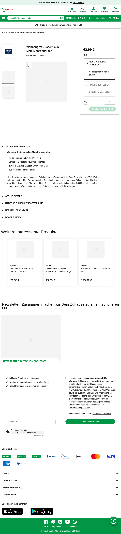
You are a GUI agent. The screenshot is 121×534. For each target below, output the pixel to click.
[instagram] (60, 522)
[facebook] (46, 522)
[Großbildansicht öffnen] (46, 82)
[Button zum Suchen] (61, 18)
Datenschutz (71, 527)
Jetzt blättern (78, 2)
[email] (30, 421)
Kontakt (6, 473)
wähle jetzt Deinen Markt (71, 25)
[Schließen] (117, 25)
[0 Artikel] (110, 102)
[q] (33, 18)
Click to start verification (27, 433)
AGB (46, 527)
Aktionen (114, 18)
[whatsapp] (75, 522)
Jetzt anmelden (90, 422)
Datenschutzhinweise (101, 414)
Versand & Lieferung (12, 487)
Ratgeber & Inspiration (79, 18)
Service (100, 18)
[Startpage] (7, 10)
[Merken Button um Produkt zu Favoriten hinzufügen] (85, 102)
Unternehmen (9, 494)
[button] (3, 18)
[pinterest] (53, 522)
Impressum (57, 527)
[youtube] (67, 522)
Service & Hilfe (10, 480)
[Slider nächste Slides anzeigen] (8, 132)
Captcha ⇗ (38, 435)
